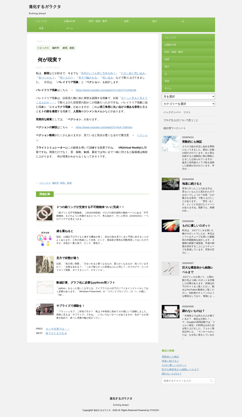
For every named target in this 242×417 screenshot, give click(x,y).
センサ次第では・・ (58, 328)
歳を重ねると (64, 231)
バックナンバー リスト (177, 112)
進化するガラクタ (45, 7)
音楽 (41, 28)
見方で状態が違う (67, 257)
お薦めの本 (69, 21)
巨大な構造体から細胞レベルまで (180, 369)
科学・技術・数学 (98, 21)
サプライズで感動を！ (70, 305)
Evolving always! (121, 405)
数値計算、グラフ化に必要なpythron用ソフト (85, 282)
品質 (126, 21)
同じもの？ (66, 77)
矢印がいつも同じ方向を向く (98, 73)
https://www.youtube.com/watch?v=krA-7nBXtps (104, 127)
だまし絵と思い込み (133, 73)
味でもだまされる (56, 333)
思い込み (107, 77)
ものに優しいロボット (196, 225)
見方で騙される (87, 77)
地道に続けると (192, 183)
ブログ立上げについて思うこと (181, 120)
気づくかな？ (47, 77)
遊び (154, 21)
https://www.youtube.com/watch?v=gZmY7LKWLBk (106, 90)
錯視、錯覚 (66, 183)
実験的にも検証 (192, 141)
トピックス (41, 21)
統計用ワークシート (175, 128)
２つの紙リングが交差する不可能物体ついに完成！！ (90, 206)
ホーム (69, 28)
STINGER (154, 410)
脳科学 (55, 183)
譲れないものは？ (193, 310)
